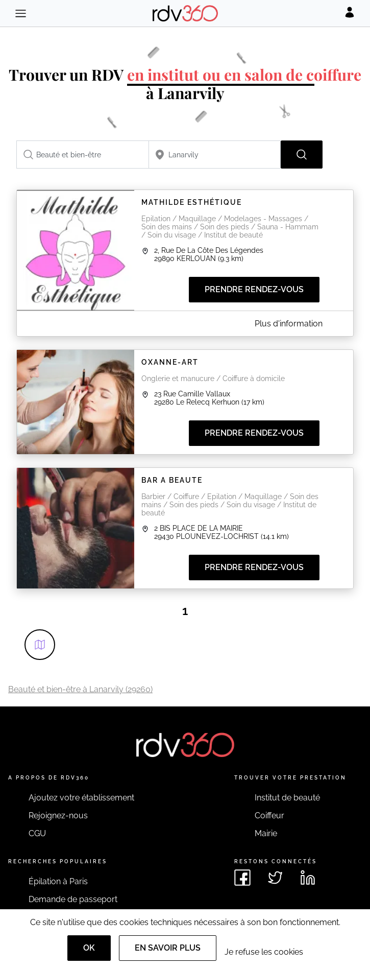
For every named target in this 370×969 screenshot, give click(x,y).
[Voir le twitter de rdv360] (275, 877)
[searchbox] (82, 154)
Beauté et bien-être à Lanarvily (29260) (80, 689)
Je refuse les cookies (264, 952)
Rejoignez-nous (58, 815)
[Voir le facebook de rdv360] (242, 877)
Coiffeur (269, 815)
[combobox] (82, 154)
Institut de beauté (287, 797)
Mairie (266, 833)
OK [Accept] (89, 948)
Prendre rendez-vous (254, 289)
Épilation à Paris (58, 881)
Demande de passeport (73, 899)
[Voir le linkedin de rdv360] (308, 877)
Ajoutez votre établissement (81, 797)
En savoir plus (168, 948)
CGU (37, 833)
